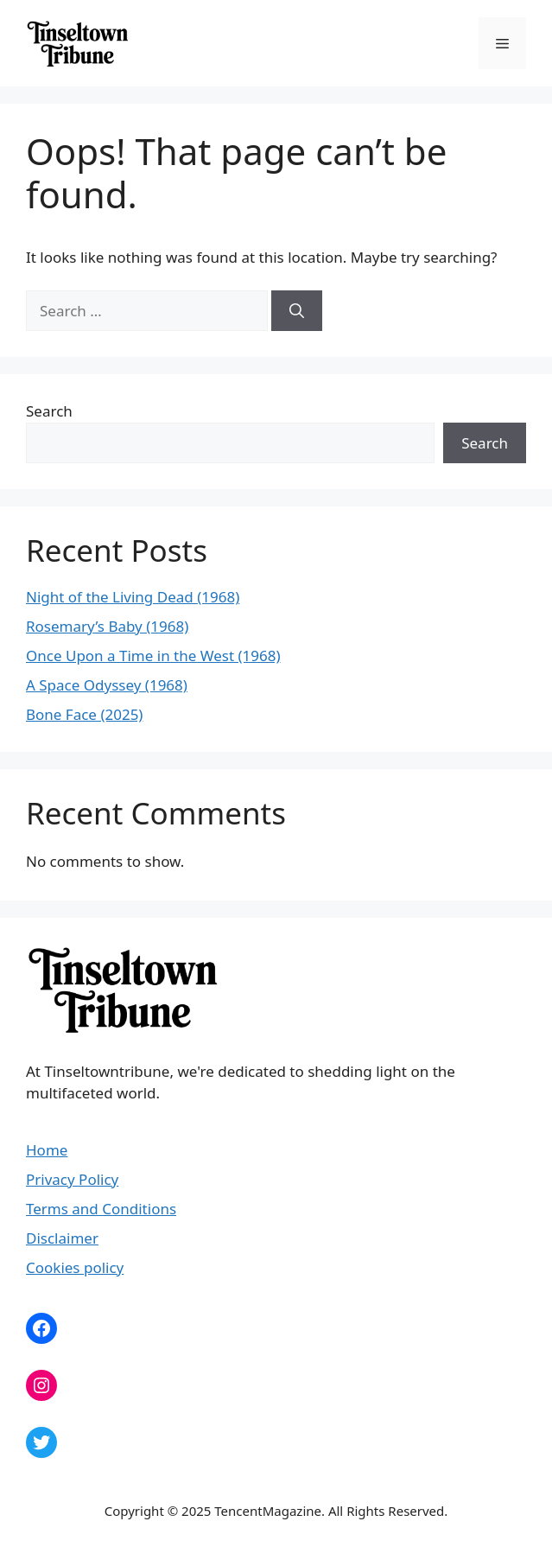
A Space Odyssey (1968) (106, 685)
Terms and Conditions (101, 1209)
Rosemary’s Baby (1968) (107, 626)
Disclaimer (62, 1238)
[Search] (296, 311)
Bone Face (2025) (84, 714)
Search (49, 411)
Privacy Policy (72, 1179)
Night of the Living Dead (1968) (132, 597)
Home (46, 1150)
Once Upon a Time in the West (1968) (153, 655)
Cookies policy (75, 1267)
